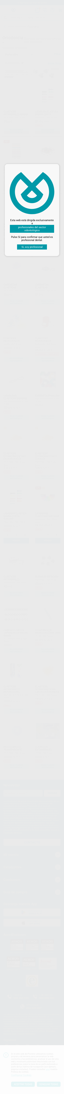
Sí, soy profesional (32, 247)
